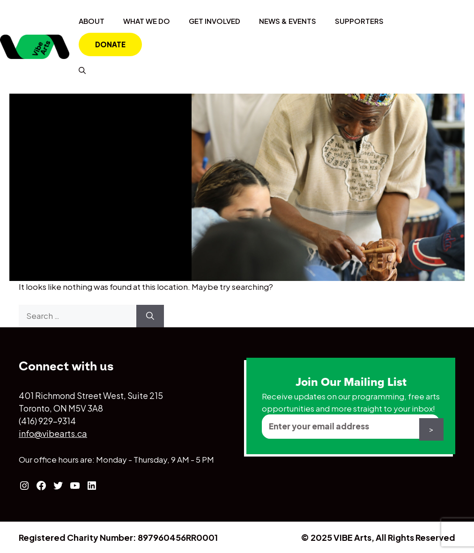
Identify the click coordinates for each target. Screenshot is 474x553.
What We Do (146, 20)
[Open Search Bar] (82, 70)
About (91, 20)
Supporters (359, 20)
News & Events (287, 20)
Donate (110, 44)
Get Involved (214, 20)
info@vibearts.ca (53, 433)
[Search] (150, 316)
